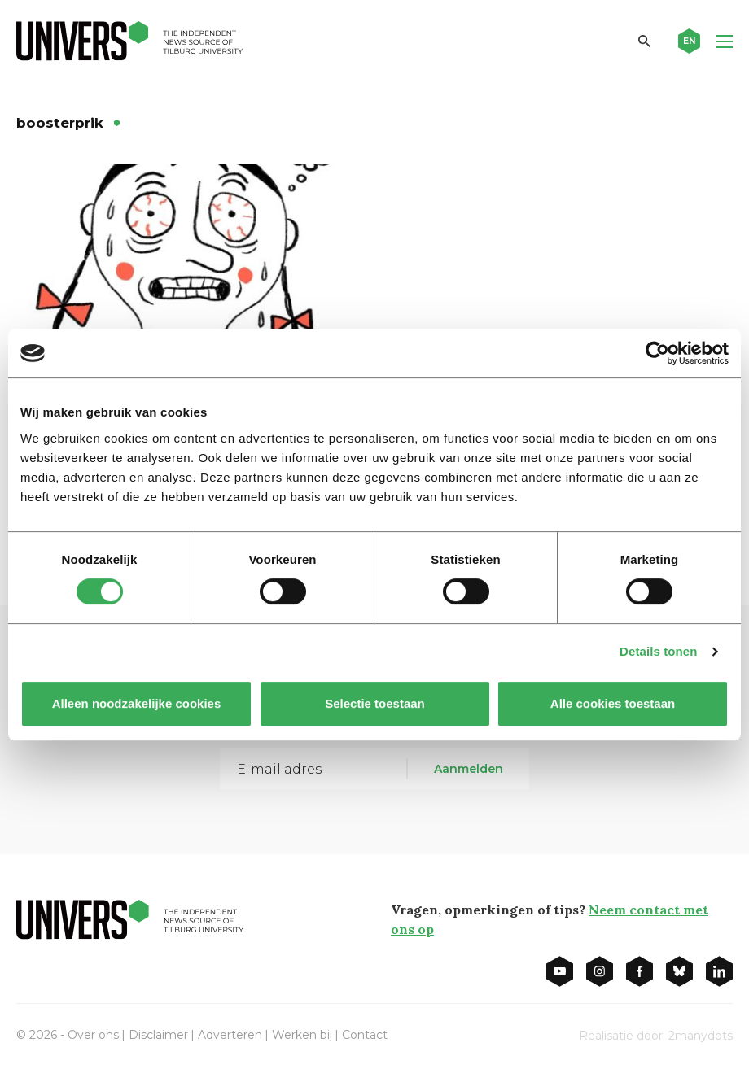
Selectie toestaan (375, 703)
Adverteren (230, 1035)
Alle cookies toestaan (612, 703)
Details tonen (658, 651)
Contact (365, 1035)
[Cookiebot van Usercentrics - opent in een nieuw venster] (657, 353)
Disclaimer (158, 1035)
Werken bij (302, 1035)
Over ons (93, 1035)
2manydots (700, 1035)
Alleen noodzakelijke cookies (136, 703)
